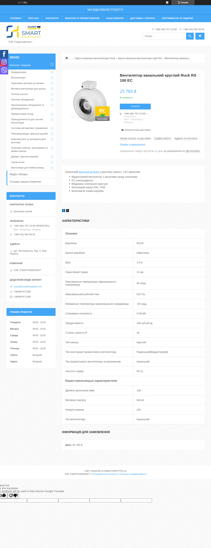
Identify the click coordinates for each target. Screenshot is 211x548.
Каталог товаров (20, 65)
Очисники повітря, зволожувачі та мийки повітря (29, 149)
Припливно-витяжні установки (27, 83)
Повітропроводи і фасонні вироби (29, 133)
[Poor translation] (13, 496)
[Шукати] (190, 36)
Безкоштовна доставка (138, 130)
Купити (135, 106)
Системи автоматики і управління (29, 128)
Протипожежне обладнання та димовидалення (27, 107)
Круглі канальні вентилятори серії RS (140, 58)
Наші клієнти (115, 18)
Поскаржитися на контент (105, 474)
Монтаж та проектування (82, 18)
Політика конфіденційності (133, 474)
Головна (15, 18)
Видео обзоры (19, 174)
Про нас (33, 18)
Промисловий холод (22, 114)
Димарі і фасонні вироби (24, 156)
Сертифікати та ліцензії (177, 18)
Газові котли (17, 162)
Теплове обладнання (22, 99)
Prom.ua (122, 471)
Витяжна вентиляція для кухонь (28, 88)
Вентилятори (18, 77)
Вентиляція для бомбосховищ (27, 167)
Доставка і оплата (142, 18)
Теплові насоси (19, 94)
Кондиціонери (18, 72)
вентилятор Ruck (89, 171)
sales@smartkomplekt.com (28, 286)
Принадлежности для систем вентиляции (27, 121)
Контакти (52, 18)
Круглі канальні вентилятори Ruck (95, 58)
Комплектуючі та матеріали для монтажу (28, 141)
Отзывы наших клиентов (25, 181)
